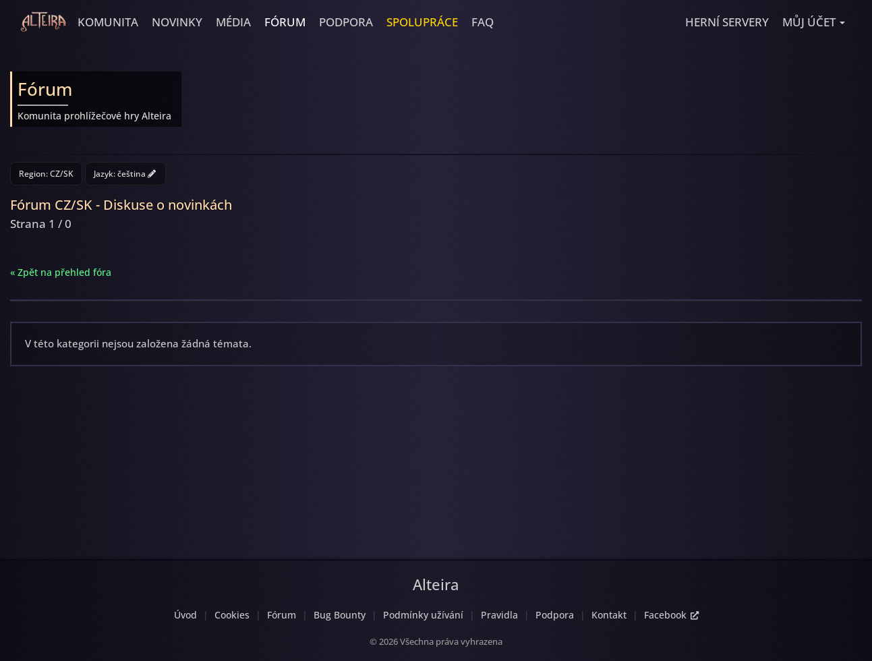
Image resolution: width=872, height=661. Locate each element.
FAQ (482, 22)
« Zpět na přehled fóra (60, 272)
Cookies (232, 614)
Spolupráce (422, 22)
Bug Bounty (340, 614)
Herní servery (727, 22)
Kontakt (609, 614)
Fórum (285, 22)
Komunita (108, 22)
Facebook (671, 614)
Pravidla (499, 614)
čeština (136, 173)
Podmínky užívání (423, 614)
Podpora (346, 22)
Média (233, 22)
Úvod (185, 614)
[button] (814, 22)
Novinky (177, 22)
